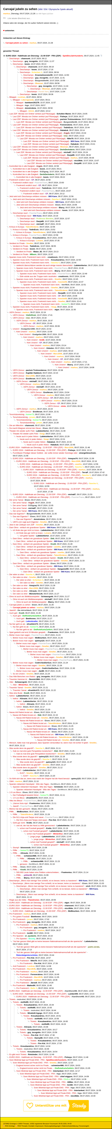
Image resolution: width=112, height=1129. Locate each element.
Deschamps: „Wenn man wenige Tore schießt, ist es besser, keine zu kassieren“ (43, 881)
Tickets (12, 999)
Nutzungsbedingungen (53, 1126)
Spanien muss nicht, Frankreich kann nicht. (27, 257)
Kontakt (31, 1126)
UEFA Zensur (15, 312)
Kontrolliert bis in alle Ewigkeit (22, 166)
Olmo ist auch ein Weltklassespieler (24, 596)
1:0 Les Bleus (15, 792)
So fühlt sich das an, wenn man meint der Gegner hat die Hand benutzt (39, 778)
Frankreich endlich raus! (19, 180)
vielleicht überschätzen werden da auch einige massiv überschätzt (44, 265)
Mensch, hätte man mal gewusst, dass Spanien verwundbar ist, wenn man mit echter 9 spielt (48, 743)
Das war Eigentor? (17, 514)
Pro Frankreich (15, 914)
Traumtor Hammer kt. (18, 679)
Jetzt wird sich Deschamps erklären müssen (28, 196)
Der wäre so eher (16, 574)
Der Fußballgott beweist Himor (26, 795)
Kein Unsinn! (21, 332)
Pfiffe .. (12, 812)
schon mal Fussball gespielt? (32, 828)
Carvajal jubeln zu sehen (19, 605)
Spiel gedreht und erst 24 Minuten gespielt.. (27, 632)
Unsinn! (16, 329)
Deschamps (14, 58)
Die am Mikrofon (16, 425)
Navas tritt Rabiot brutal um (21, 712)
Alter (11, 682)
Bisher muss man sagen (19, 635)
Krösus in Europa (16, 227)
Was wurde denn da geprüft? (21, 748)
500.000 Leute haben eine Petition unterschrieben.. (38, 872)
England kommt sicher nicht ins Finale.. (33, 1065)
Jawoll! (16, 806)
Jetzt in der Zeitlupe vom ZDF (21, 525)
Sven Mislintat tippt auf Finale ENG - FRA (26, 1060)
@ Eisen (50, 13)
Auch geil (13, 613)
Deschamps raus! (20, 213)
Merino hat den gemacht (19, 809)
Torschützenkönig (16, 414)
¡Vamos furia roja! (20, 803)
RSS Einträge (9, 1126)
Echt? (18, 770)
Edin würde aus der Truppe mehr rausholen (38, 276)
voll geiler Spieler (27, 536)
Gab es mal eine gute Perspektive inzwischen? (32, 751)
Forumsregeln (84, 1126)
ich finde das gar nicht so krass (26, 530)
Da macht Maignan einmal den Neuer (25, 428)
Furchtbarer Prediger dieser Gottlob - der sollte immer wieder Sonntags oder (45, 453)
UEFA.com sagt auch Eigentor (25, 522)
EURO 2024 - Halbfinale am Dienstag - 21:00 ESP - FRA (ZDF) (33, 56)
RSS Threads (21, 1126)
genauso (23, 864)
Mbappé (12, 97)
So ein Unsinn (19, 674)
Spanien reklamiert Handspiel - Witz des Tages (29, 784)
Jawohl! (12, 610)
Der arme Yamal (16, 500)
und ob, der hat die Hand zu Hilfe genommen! (35, 825)
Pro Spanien (18, 936)
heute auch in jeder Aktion (27, 436)
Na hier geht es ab (17, 624)
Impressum (39, 1126)
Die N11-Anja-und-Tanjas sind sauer (28, 817)
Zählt (11, 781)
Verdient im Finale (17, 243)
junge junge (35, 836)
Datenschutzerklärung (70, 1126)
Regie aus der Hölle (17, 900)
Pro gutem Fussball (21, 916)
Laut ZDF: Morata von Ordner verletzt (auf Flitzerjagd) (32, 114)
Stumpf (16, 847)
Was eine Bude (15, 693)
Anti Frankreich (19, 966)
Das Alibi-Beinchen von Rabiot (22, 676)
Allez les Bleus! (15, 800)
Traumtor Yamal (16, 687)
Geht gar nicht (19, 823)
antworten (9, 30)
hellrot (12, 696)
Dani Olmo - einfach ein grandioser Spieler (27, 527)
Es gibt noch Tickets (17, 1054)
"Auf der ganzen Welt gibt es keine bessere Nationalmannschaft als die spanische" (48, 941)
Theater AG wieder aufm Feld (21, 431)
